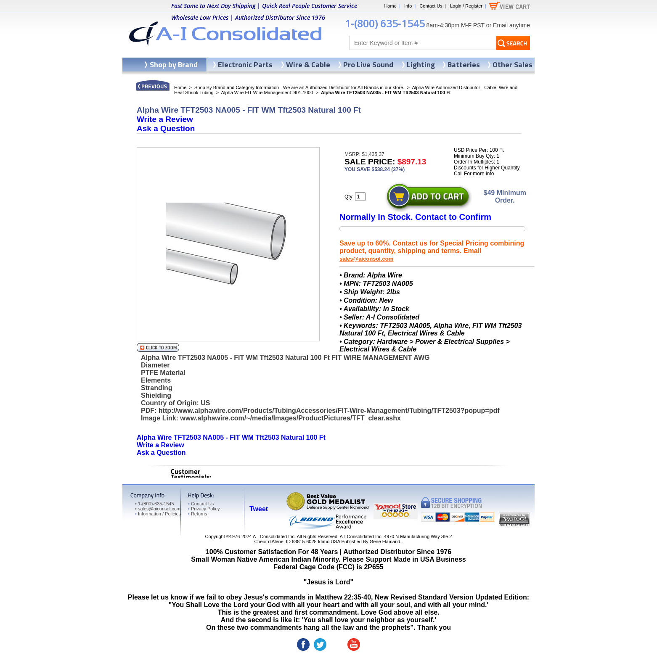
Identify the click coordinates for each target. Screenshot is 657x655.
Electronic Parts (245, 64)
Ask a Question (166, 128)
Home (390, 5)
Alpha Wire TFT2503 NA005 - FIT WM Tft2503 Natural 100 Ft (231, 437)
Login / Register (466, 5)
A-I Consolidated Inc (273, 536)
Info (408, 5)
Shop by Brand (174, 64)
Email (500, 25)
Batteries (464, 64)
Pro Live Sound (368, 64)
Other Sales (512, 64)
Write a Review (165, 119)
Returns (197, 513)
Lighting (421, 64)
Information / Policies (158, 513)
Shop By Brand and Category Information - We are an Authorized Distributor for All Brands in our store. (299, 87)
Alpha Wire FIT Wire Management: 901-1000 (267, 92)
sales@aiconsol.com (366, 259)
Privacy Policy (204, 508)
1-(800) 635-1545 (385, 23)
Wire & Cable (308, 64)
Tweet (258, 508)
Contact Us (430, 5)
